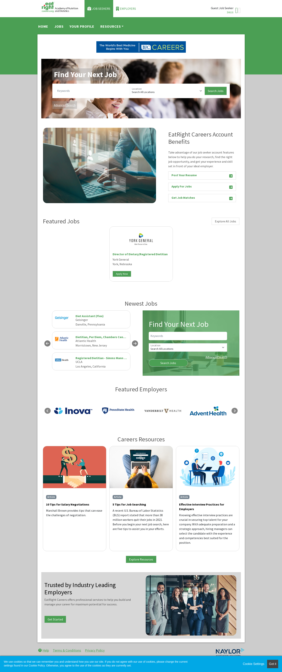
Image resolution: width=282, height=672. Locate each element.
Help (43, 650)
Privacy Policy (95, 650)
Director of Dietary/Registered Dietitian (140, 254)
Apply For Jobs (202, 187)
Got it (272, 664)
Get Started (55, 619)
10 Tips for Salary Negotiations (67, 504)
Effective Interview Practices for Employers (201, 506)
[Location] (167, 91)
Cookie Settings (253, 664)
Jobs (58, 26)
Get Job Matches (202, 198)
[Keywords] (92, 91)
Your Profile (82, 26)
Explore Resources (141, 559)
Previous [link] (48, 411)
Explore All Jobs (225, 221)
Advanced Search (65, 105)
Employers (126, 8)
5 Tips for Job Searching (129, 504)
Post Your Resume (202, 175)
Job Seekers (98, 8)
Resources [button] (110, 26)
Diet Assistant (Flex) (90, 316)
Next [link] (235, 411)
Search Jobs (215, 91)
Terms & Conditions (67, 650)
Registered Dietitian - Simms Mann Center (104, 358)
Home (43, 26)
